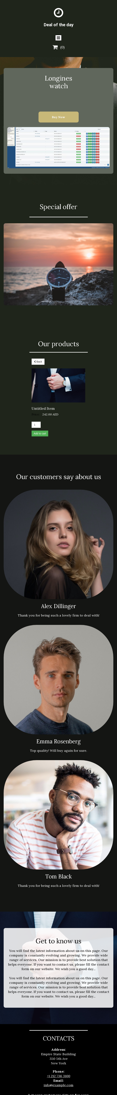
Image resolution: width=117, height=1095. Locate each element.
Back (38, 361)
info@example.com (58, 1051)
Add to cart (40, 399)
